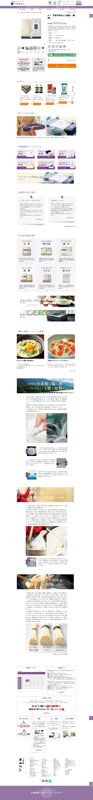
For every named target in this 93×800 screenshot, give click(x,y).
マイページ (78, 4)
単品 (54, 772)
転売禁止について (45, 767)
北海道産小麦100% (56, 764)
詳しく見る (61, 692)
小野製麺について (33, 761)
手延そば (54, 769)
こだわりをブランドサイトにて (68, 4)
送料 (42, 765)
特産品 (54, 774)
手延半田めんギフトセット (69, 760)
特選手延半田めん (56, 761)
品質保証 (31, 766)
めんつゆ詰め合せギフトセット (70, 761)
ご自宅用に (67, 774)
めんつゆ (54, 770)
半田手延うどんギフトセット (70, 764)
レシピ (72, 1)
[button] (18, 94)
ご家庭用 (21, 12)
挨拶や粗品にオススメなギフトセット (70, 766)
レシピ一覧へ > (72, 370)
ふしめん (54, 771)
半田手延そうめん (56, 766)
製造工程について (33, 773)
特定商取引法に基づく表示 (46, 774)
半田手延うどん (56, 767)
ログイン (78, 1)
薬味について (32, 771)
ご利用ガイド (44, 761)
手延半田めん (55, 760)
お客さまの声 (32, 765)
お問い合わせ (44, 764)
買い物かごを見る (45, 772)
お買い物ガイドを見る (33, 764)
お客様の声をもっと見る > (70, 226)
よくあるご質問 (32, 776)
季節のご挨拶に (68, 770)
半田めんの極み (26, 12)
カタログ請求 (44, 766)
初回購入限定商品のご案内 (34, 760)
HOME (64, 1)
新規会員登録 (44, 771)
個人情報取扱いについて (46, 776)
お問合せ (68, 1)
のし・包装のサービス (45, 760)
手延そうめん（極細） (57, 765)
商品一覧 (54, 775)
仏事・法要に (67, 773)
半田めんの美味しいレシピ (34, 772)
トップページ (32, 757)
